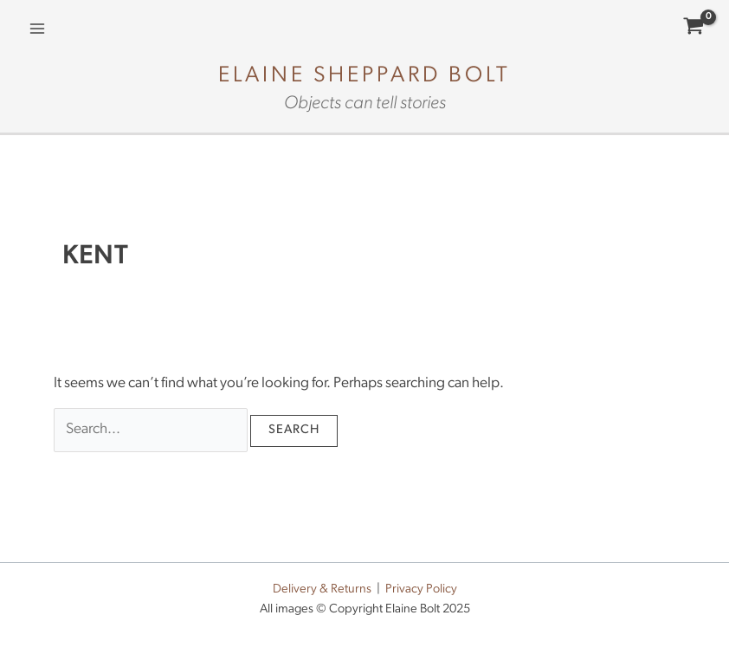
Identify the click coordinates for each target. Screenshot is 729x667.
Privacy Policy (421, 589)
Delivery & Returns (322, 589)
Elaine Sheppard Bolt (364, 76)
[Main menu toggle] (37, 29)
